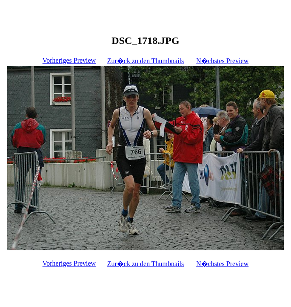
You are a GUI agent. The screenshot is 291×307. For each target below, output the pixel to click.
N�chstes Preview (222, 60)
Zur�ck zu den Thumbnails (145, 60)
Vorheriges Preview (69, 60)
